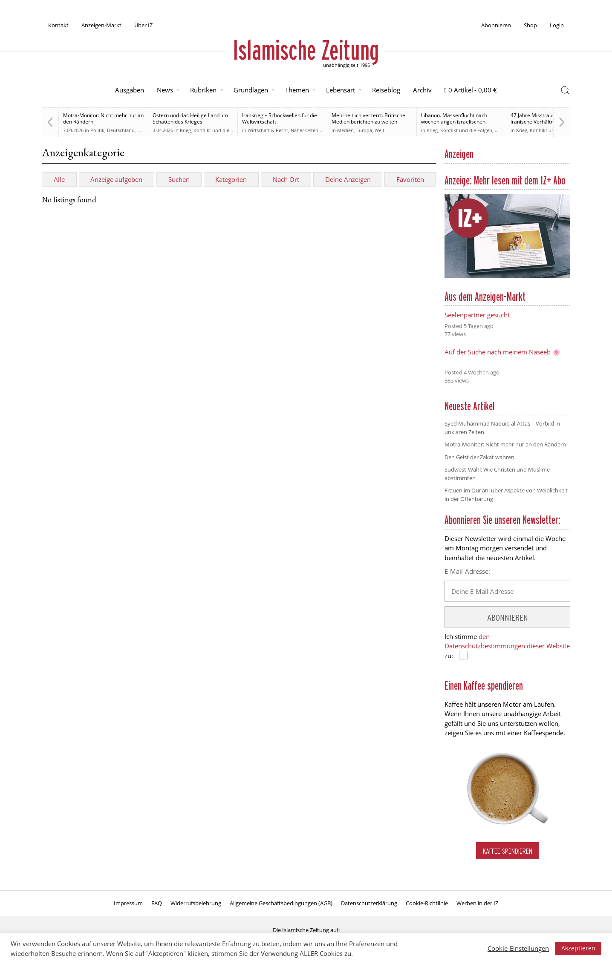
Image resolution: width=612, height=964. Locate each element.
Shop (530, 25)
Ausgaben (129, 90)
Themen (297, 90)
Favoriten (410, 179)
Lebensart (340, 90)
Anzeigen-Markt (101, 25)
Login (557, 25)
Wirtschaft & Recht (268, 130)
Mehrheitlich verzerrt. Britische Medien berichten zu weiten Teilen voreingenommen (368, 122)
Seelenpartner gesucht (477, 315)
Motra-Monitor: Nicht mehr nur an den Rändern (103, 118)
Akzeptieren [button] (578, 948)
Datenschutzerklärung (369, 903)
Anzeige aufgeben (116, 179)
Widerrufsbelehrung (195, 903)
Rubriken (203, 90)
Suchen (179, 179)
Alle (59, 179)
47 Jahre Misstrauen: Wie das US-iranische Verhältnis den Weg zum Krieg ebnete (551, 122)
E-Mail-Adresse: (467, 571)
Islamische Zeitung (306, 50)
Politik (97, 130)
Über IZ (143, 25)
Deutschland (121, 130)
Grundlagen (251, 90)
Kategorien (231, 179)
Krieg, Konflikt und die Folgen (212, 130)
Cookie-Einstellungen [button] (518, 948)
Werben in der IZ (477, 903)
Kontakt (58, 25)
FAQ (156, 903)
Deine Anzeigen (348, 179)
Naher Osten (304, 130)
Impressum (128, 903)
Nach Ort (286, 179)
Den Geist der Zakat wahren (479, 457)
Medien (345, 130)
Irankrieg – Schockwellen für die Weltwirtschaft (279, 118)
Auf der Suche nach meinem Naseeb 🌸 (502, 352)
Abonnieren (496, 25)
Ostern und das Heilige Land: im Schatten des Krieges (190, 118)
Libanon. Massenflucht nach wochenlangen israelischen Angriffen (454, 122)
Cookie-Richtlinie (427, 903)
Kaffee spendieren (507, 851)
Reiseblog (386, 90)
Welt (379, 130)
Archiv (422, 90)
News (165, 90)
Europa (364, 130)
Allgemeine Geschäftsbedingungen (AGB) (281, 903)
